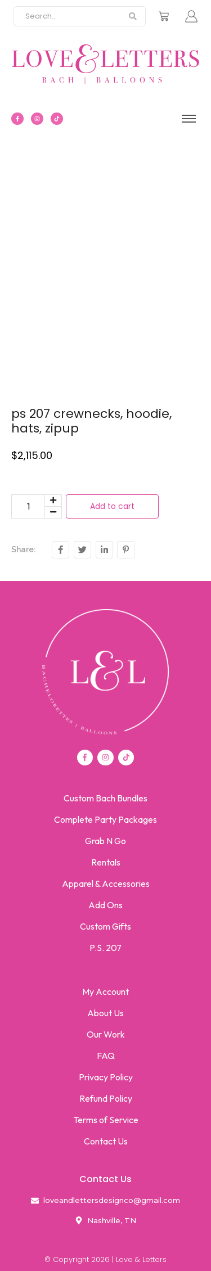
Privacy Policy (106, 1077)
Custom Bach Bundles (105, 798)
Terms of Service (105, 1119)
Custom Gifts (105, 926)
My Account (105, 991)
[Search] (67, 16)
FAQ (106, 1055)
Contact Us (106, 1141)
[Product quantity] (28, 506)
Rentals (105, 862)
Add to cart (112, 506)
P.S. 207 (105, 947)
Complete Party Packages (105, 819)
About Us (105, 1012)
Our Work (106, 1034)
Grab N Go (105, 840)
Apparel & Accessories (106, 883)
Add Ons (105, 905)
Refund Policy (105, 1098)
